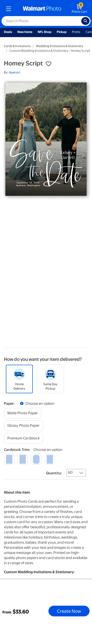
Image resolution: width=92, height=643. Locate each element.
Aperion (14, 72)
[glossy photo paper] (23, 425)
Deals (8, 32)
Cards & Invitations (17, 46)
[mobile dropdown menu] (8, 9)
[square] (9, 459)
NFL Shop (44, 32)
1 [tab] (34, 203)
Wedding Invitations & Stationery (59, 46)
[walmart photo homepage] (42, 9)
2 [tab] (41, 203)
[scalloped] (50, 459)
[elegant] (36, 459)
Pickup (62, 32)
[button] (48, 64)
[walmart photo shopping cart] (79, 9)
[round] (22, 459)
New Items (24, 32)
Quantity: (54, 473)
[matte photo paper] (22, 413)
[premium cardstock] (23, 438)
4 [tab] (56, 203)
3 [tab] (48, 203)
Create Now (69, 611)
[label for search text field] (41, 21)
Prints (76, 32)
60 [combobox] (70, 472)
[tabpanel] (46, 139)
